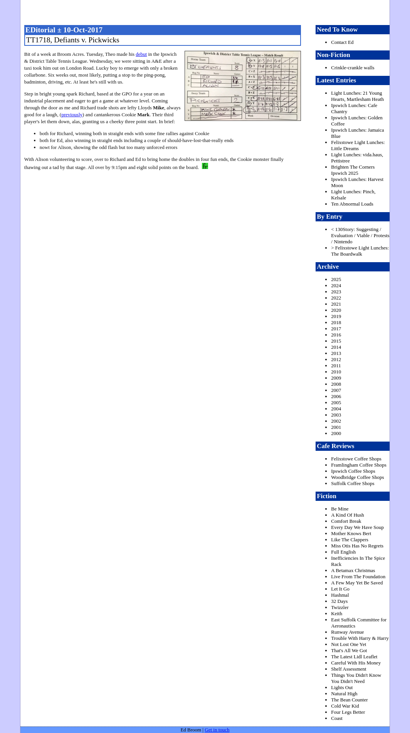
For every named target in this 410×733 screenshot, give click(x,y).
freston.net (207, 11)
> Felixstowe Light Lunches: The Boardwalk (360, 251)
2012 (336, 359)
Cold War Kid (345, 706)
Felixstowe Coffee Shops (356, 459)
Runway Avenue (347, 632)
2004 (336, 409)
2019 (336, 316)
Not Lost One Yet (348, 644)
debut (141, 54)
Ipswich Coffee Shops (353, 471)
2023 (336, 292)
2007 (336, 390)
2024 (336, 285)
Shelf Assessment (348, 669)
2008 (336, 384)
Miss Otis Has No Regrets (357, 546)
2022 (336, 298)
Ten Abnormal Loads (352, 204)
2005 (336, 402)
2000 (336, 433)
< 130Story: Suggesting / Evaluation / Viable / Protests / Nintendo (360, 235)
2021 (336, 304)
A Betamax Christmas (353, 570)
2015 (336, 341)
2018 (336, 322)
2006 (336, 396)
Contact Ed (342, 42)
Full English (343, 552)
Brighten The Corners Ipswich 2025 (353, 170)
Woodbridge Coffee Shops (357, 477)
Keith (336, 613)
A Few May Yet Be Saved (357, 583)
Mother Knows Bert (351, 533)
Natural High (344, 693)
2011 (336, 365)
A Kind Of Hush (347, 515)
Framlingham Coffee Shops (358, 465)
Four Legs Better (348, 712)
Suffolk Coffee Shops (352, 483)
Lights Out (342, 687)
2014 (336, 347)
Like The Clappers (349, 539)
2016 (336, 335)
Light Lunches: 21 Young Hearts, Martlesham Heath (357, 96)
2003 (336, 415)
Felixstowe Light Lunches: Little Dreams (358, 145)
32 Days (339, 601)
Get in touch (217, 730)
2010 (336, 372)
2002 (336, 421)
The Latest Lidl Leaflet (354, 656)
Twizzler (339, 607)
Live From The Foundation (358, 576)
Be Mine (339, 509)
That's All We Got (349, 650)
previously (71, 114)
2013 (336, 353)
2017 (336, 328)
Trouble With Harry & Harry (360, 638)
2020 (336, 310)
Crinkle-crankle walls (352, 67)
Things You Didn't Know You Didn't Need (356, 678)
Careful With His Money (356, 663)
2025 (336, 279)
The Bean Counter (349, 700)
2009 (336, 378)
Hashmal (340, 595)
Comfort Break (346, 521)
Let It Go (340, 589)
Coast (337, 718)
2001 (336, 427)
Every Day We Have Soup (357, 527)
